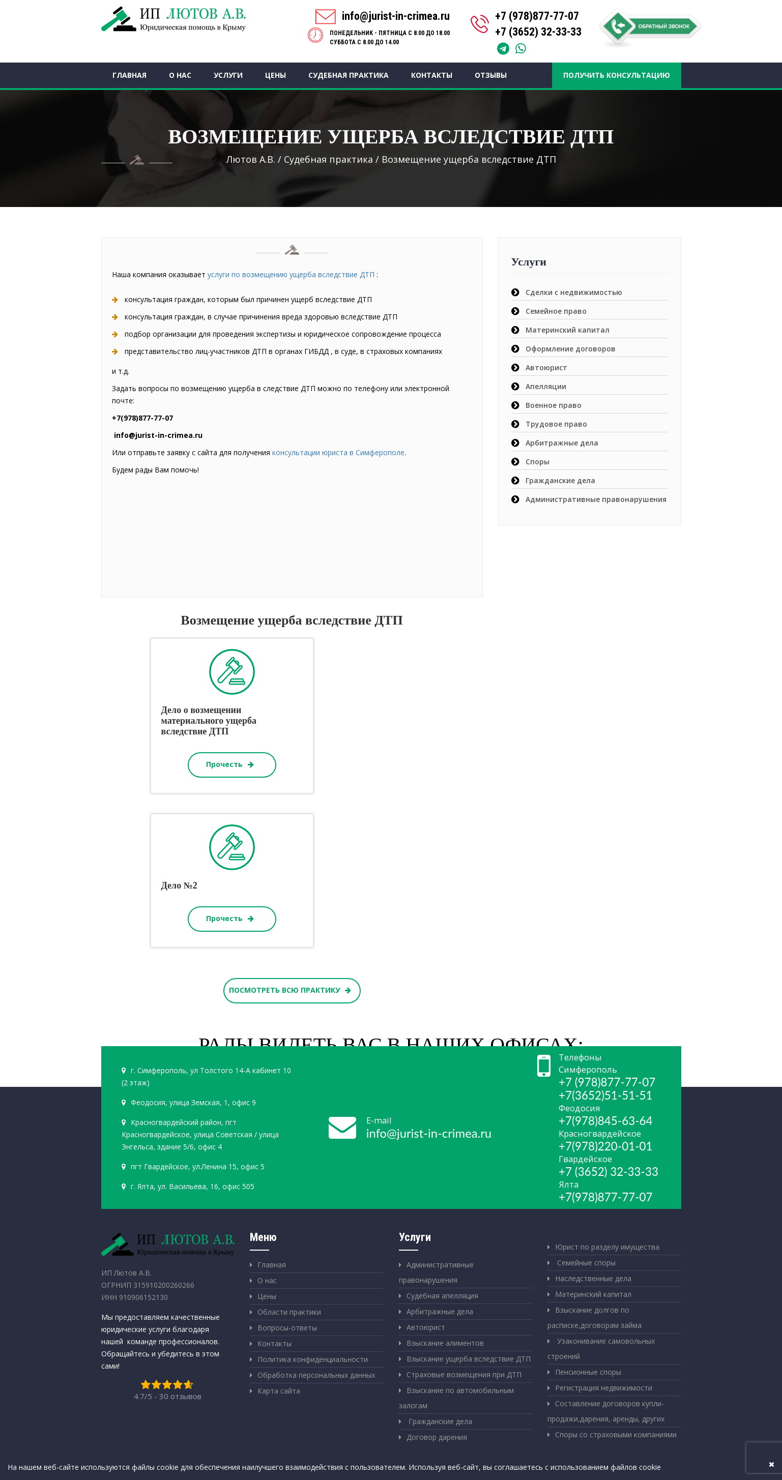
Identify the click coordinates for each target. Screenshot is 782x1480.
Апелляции (546, 386)
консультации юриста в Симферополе (338, 452)
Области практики (289, 1312)
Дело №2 (179, 885)
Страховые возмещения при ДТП (464, 1374)
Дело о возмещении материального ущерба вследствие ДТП (208, 720)
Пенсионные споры (588, 1372)
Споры (537, 461)
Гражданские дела (560, 480)
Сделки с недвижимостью (574, 292)
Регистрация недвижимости (603, 1388)
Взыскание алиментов (445, 1343)
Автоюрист (546, 367)
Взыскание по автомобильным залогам (456, 1397)
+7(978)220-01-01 (605, 1146)
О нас (180, 75)
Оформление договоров (571, 348)
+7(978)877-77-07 (605, 1197)
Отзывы (491, 75)
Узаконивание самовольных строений (601, 1348)
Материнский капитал (568, 330)
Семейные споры (585, 1262)
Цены (275, 75)
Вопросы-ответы (287, 1328)
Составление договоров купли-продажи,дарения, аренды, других (605, 1411)
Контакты (431, 75)
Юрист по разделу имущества (607, 1247)
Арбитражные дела (562, 443)
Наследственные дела (593, 1278)
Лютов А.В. (250, 159)
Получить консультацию (616, 75)
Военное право (554, 405)
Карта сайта (278, 1391)
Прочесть (231, 765)
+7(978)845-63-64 (605, 1121)
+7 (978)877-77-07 (537, 16)
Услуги (228, 75)
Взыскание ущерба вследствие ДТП (469, 1359)
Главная (129, 75)
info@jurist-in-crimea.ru (428, 1133)
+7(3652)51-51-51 (605, 1095)
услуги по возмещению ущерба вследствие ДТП (291, 274)
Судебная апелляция (442, 1295)
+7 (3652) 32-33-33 (538, 31)
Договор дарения (437, 1437)
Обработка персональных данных (316, 1375)
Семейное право (556, 311)
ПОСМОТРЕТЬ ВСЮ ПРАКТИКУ (292, 990)
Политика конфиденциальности (312, 1359)
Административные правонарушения (596, 499)
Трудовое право (556, 424)
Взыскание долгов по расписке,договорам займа (594, 1317)
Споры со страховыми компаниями (616, 1434)
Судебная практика (348, 75)
